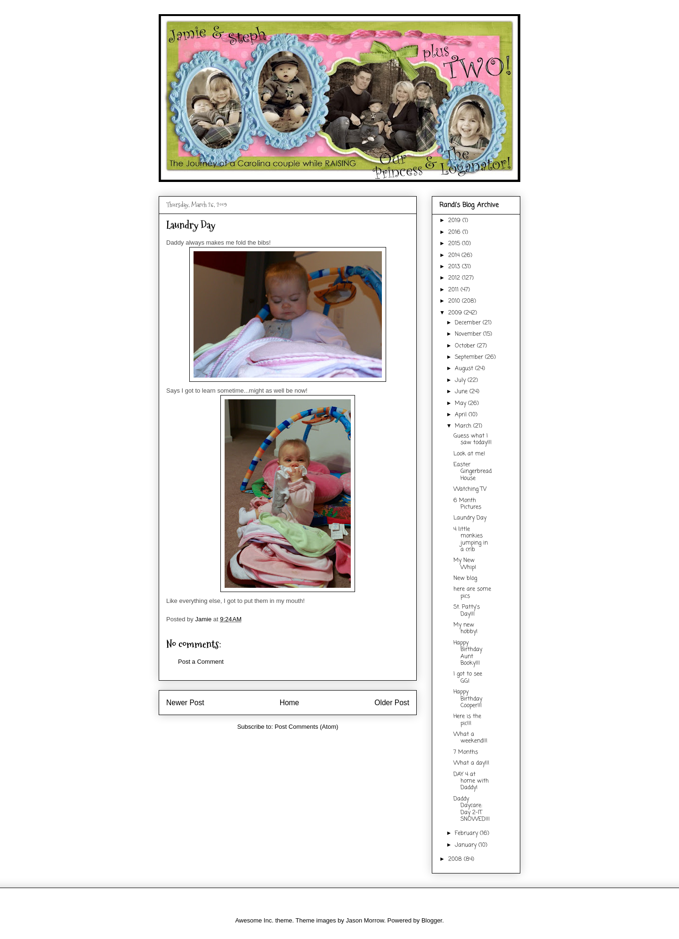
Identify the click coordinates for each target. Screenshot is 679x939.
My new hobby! (465, 628)
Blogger (431, 920)
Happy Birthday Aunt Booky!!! (467, 653)
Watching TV (469, 489)
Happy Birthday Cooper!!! (467, 699)
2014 (454, 255)
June (462, 391)
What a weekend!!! (470, 737)
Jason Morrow (365, 920)
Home (289, 703)
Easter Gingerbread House (472, 472)
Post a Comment (201, 661)
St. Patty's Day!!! (466, 610)
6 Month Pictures (467, 503)
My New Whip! (464, 563)
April (462, 415)
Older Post (391, 703)
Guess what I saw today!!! (472, 439)
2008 (456, 859)
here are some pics (472, 592)
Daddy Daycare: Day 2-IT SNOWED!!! (471, 809)
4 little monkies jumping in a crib (470, 539)
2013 (455, 267)
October (466, 346)
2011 (454, 290)
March (464, 426)
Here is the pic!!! (467, 719)
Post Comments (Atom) (306, 726)
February (467, 833)
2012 (455, 278)
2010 (455, 301)
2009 (456, 313)
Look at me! (469, 454)
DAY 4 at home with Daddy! (471, 781)
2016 (455, 232)
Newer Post (185, 703)
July (461, 380)
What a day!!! (471, 763)
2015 (455, 243)
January (466, 845)
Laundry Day (469, 518)
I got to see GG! (467, 677)
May (461, 403)
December (469, 323)
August (465, 368)
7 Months (465, 752)
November (469, 334)
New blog (465, 578)
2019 (455, 220)
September (470, 357)
